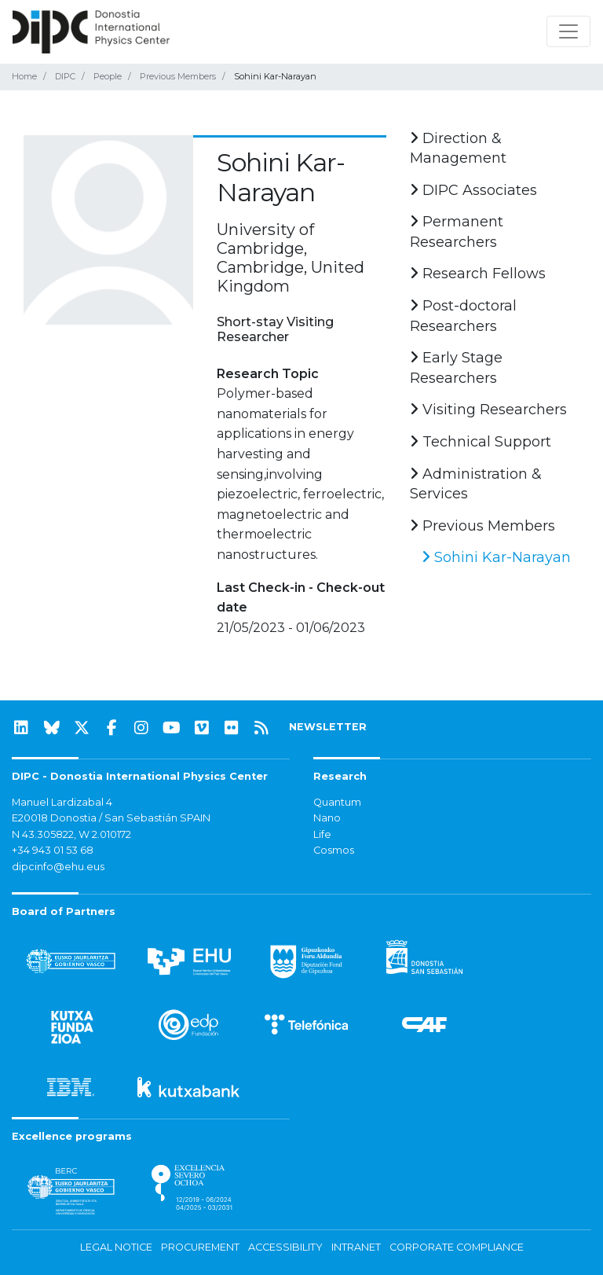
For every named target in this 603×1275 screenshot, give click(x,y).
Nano (327, 818)
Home (24, 76)
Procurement (200, 1247)
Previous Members (178, 76)
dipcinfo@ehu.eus (58, 867)
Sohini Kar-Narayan (496, 557)
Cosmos (333, 850)
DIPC (65, 76)
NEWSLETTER (328, 727)
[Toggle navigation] (568, 31)
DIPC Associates (473, 190)
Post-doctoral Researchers (463, 316)
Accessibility (285, 1247)
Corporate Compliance (456, 1247)
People (107, 76)
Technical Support (480, 441)
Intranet (356, 1247)
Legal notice (116, 1247)
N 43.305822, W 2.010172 (71, 834)
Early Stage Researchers (456, 368)
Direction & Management (458, 148)
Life (322, 834)
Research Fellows (478, 273)
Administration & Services (476, 484)
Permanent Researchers (456, 232)
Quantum (337, 802)
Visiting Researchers (488, 409)
